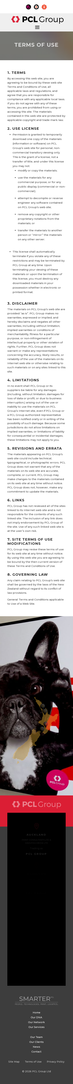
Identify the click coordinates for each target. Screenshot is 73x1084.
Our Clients (36, 1042)
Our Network (36, 1022)
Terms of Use (33, 1061)
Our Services (36, 1027)
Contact (36, 1051)
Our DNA (36, 1017)
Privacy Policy (55, 1061)
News (36, 1046)
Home (36, 1012)
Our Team (36, 1037)
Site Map (14, 1061)
